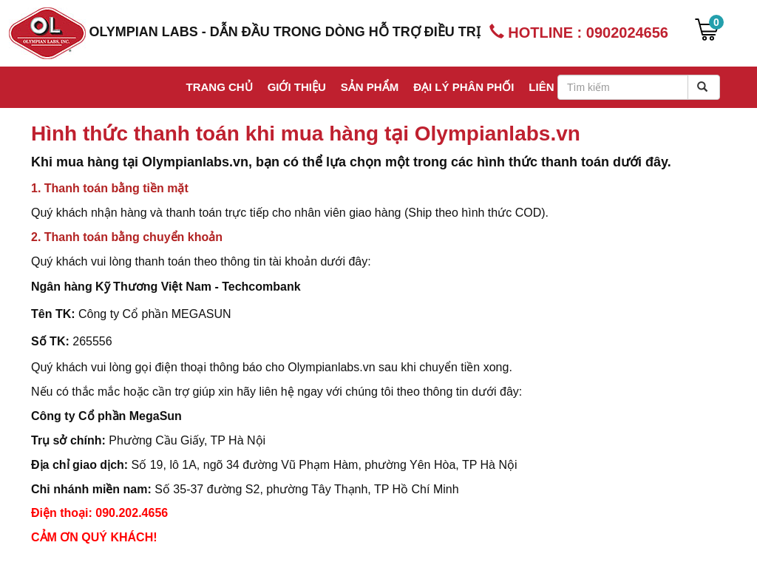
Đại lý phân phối (463, 87)
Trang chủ (219, 87)
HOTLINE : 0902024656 (578, 32)
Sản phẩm (369, 87)
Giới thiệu (297, 87)
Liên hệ (550, 87)
